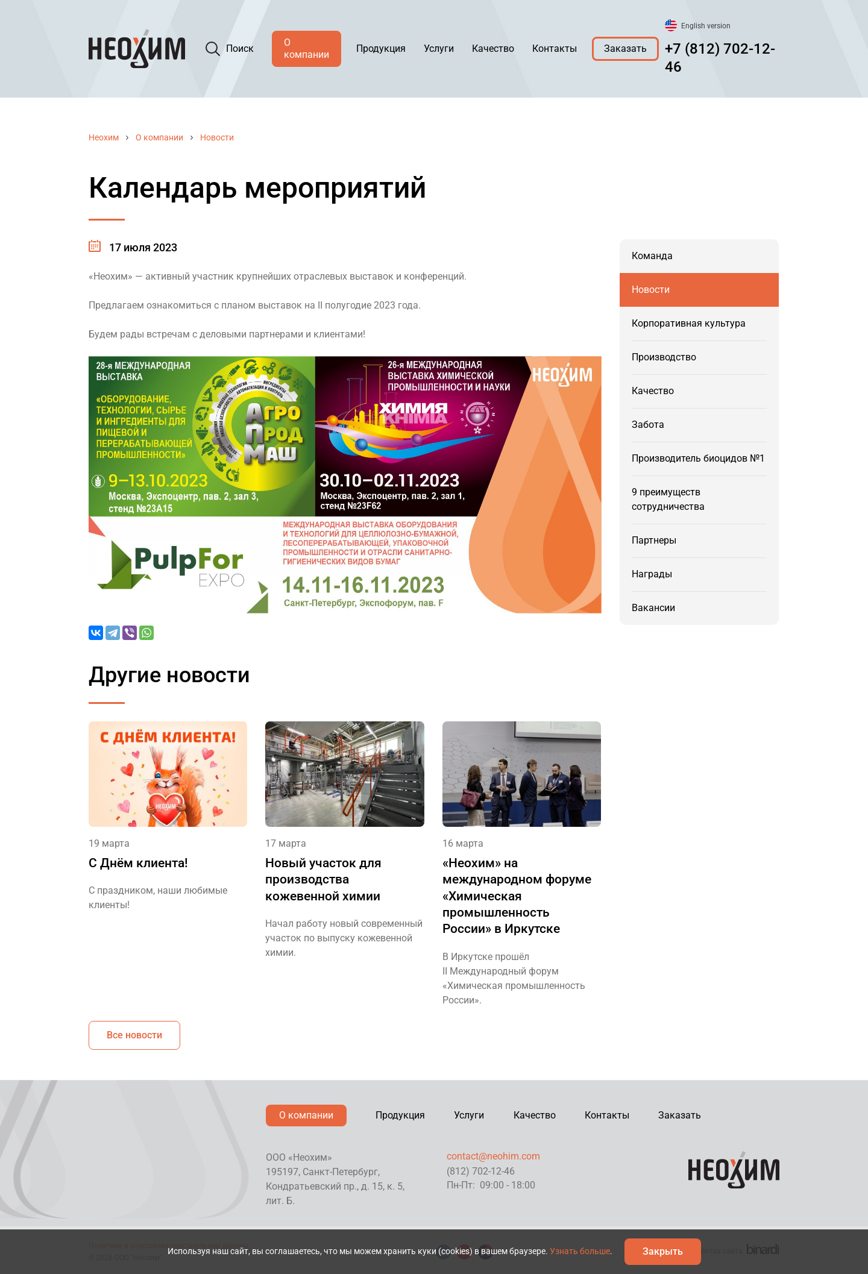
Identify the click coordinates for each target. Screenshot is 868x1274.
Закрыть (663, 1251)
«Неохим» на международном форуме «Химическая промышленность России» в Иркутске (516, 896)
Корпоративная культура (689, 323)
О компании (306, 48)
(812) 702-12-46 (481, 1171)
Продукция (381, 48)
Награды (652, 574)
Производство (664, 357)
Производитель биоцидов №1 (698, 458)
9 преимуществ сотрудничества (668, 499)
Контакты (554, 48)
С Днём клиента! (138, 863)
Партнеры (654, 540)
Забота (648, 424)
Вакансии (653, 607)
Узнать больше (580, 1251)
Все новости (134, 1035)
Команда (652, 256)
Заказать (625, 48)
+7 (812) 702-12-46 (720, 57)
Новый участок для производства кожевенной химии (323, 879)
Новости (217, 137)
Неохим (104, 137)
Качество (493, 48)
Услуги (439, 48)
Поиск (240, 48)
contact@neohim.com (493, 1156)
